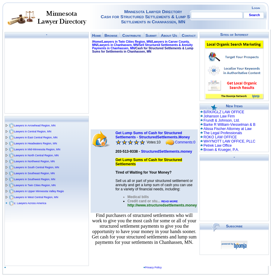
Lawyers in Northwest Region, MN (34, 161)
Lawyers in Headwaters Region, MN (35, 143)
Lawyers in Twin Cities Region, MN (35, 185)
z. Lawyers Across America (30, 203)
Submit (151, 35)
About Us (169, 35)
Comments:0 (185, 142)
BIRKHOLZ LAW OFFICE (223, 112)
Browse (110, 35)
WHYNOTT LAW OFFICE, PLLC (229, 141)
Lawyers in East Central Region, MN (35, 137)
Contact (189, 35)
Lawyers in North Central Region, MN (36, 155)
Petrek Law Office (217, 145)
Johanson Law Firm (219, 116)
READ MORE (169, 201)
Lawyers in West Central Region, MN (36, 197)
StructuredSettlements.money (166, 151)
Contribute (131, 35)
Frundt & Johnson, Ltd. (221, 120)
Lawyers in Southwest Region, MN (34, 179)
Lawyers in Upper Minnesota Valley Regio (39, 191)
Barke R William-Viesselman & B (229, 125)
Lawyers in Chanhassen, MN (118, 45)
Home (96, 35)
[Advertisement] (46, 76)
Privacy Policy (154, 267)
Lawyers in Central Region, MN (32, 131)
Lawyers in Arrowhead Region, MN (35, 125)
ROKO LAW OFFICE (220, 137)
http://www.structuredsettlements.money (162, 205)
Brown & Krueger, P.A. (221, 150)
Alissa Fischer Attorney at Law (227, 129)
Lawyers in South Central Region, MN (36, 167)
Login (256, 8)
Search (254, 15)
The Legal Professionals (222, 133)
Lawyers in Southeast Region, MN (34, 173)
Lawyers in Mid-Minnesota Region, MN (37, 149)
